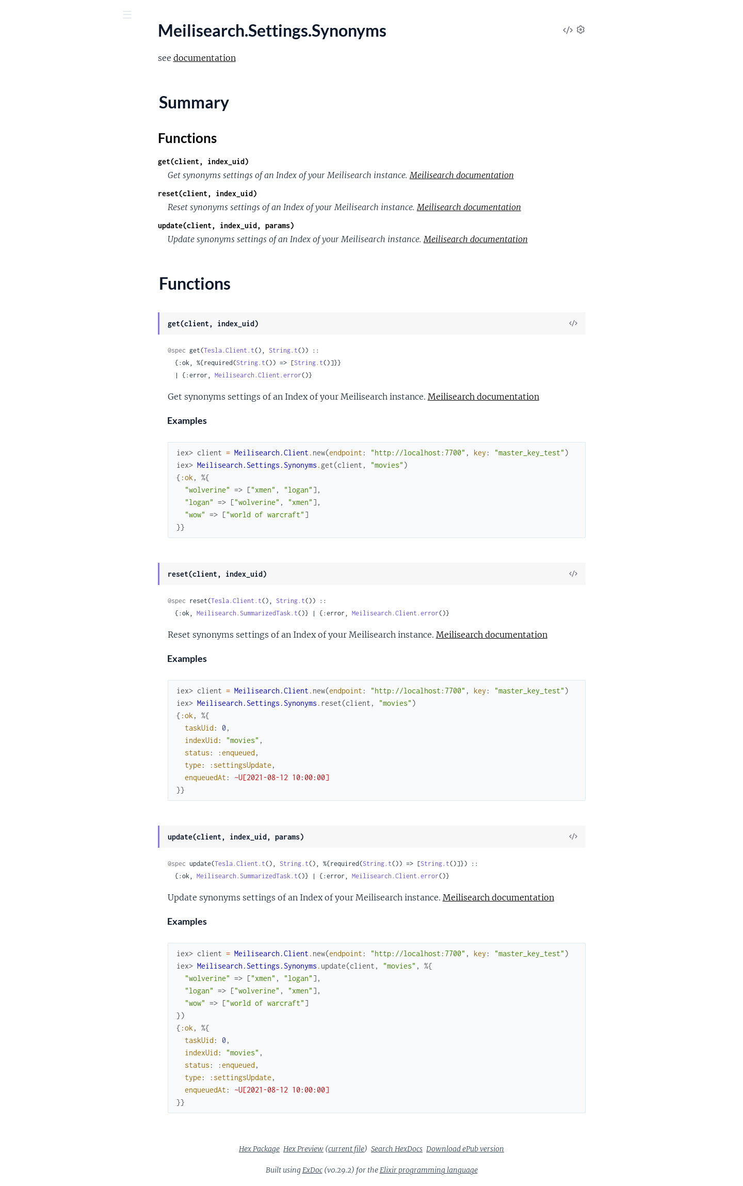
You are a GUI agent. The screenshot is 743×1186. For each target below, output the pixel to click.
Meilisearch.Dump (40, 145)
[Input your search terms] (77, 15)
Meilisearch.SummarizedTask (59, 529)
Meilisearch (28, 104)
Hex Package (336, 1148)
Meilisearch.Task (37, 543)
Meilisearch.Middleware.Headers (66, 215)
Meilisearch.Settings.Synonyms (63, 424)
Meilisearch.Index (39, 187)
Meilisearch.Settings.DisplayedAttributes (73, 299)
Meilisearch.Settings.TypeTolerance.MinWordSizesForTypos (73, 487)
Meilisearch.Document (48, 131)
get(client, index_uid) (280, 161)
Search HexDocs (474, 1149)
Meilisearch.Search (41, 271)
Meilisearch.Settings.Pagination (64, 355)
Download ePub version (543, 1148)
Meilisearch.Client (40, 118)
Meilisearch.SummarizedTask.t (324, 613)
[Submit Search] (15, 15)
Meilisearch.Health (41, 173)
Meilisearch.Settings (43, 285)
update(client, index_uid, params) (303, 225)
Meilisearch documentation (539, 175)
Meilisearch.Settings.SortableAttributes (73, 396)
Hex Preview (381, 1148)
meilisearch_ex (45, 41)
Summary (34, 442)
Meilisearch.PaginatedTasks (57, 243)
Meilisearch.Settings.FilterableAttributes (73, 341)
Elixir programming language (506, 1170)
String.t (360, 350)
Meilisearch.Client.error (335, 375)
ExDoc (390, 1170)
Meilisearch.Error (38, 159)
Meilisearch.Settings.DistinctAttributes (73, 313)
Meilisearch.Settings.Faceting (59, 327)
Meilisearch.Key (36, 201)
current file (424, 1148)
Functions (35, 455)
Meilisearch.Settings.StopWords (65, 410)
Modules (61, 72)
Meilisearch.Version (42, 557)
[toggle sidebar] (140, 16)
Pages (22, 72)
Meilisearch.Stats (38, 501)
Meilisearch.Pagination (48, 257)
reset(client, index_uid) (284, 193)
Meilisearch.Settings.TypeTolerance (70, 473)
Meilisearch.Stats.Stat (46, 515)
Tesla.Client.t (306, 350)
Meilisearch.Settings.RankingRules (69, 368)
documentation (282, 58)
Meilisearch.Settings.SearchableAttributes (73, 382)
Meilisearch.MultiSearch (51, 229)
